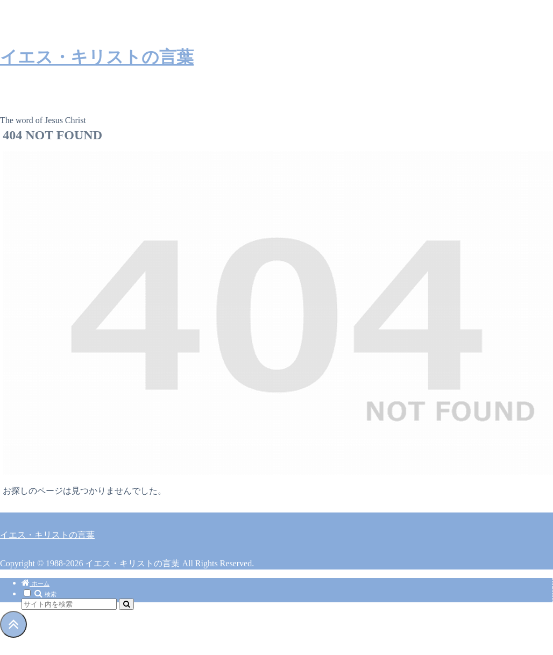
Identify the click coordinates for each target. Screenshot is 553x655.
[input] (69, 604)
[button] (126, 604)
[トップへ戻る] (13, 624)
